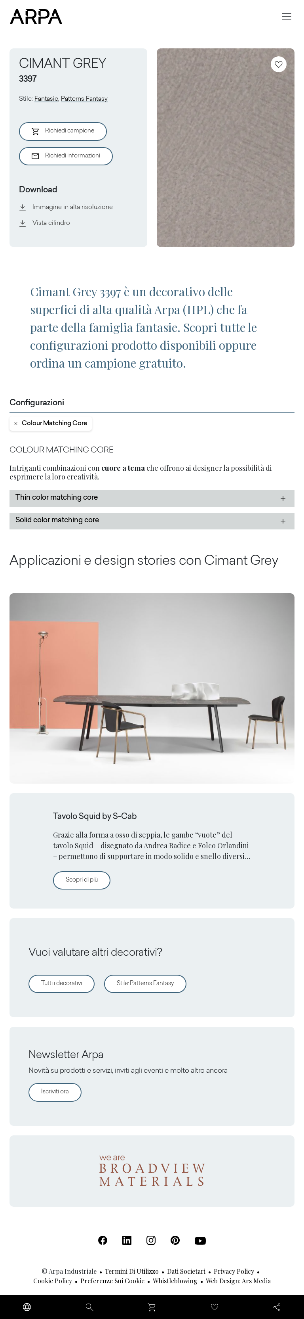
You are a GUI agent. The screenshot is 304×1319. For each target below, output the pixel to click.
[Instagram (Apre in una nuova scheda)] (151, 1240)
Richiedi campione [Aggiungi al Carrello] (63, 131)
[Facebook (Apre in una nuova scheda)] (102, 1240)
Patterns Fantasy (84, 99)
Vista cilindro (44, 223)
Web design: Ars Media (238, 1281)
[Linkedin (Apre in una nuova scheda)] (126, 1240)
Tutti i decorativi (61, 984)
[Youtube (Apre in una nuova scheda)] (200, 1241)
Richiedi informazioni (66, 156)
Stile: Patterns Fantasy (145, 984)
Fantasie (46, 99)
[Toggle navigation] (286, 17)
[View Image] (225, 147)
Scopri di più (88, 879)
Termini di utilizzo (132, 1271)
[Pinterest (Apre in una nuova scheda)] (175, 1240)
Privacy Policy (234, 1271)
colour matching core (50, 423)
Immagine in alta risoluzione (66, 207)
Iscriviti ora (55, 1092)
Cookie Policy (52, 1281)
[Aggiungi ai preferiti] (278, 64)
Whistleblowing (175, 1281)
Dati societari (186, 1271)
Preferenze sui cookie (112, 1281)
